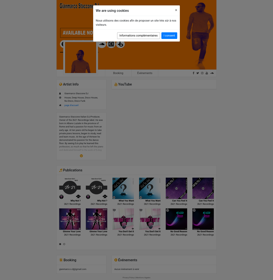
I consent (169, 35)
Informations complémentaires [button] (138, 35)
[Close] (176, 10)
